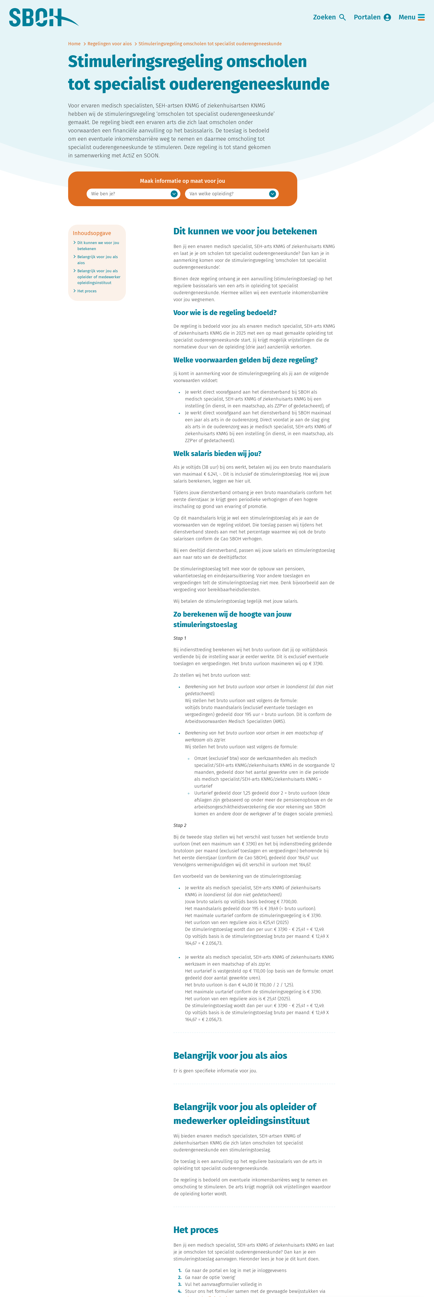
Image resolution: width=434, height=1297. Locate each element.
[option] (133, 194)
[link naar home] (44, 17)
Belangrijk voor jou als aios (97, 259)
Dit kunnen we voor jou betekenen (98, 245)
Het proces (87, 290)
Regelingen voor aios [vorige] (110, 44)
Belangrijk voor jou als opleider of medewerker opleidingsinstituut (99, 276)
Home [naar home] (74, 44)
